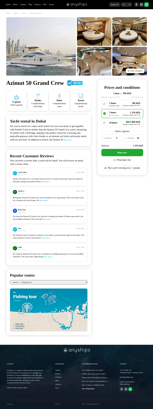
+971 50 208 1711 (126, 370)
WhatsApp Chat (122, 160)
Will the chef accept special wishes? (94, 374)
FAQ (44, 4)
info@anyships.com (126, 377)
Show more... (68, 140)
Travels (51, 4)
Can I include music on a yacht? (92, 370)
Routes (15, 4)
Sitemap (9, 404)
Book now (122, 152)
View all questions (88, 389)
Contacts (23, 4)
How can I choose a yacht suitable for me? (96, 381)
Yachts (8, 4)
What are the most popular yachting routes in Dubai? (99, 377)
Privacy (57, 404)
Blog (30, 4)
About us (37, 4)
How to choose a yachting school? (93, 385)
